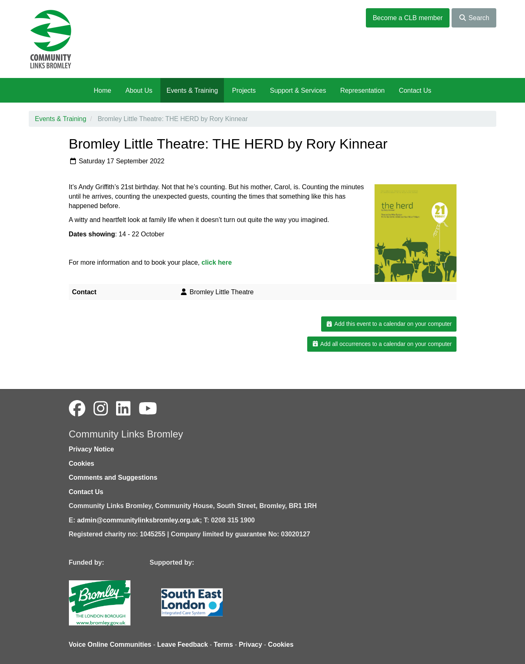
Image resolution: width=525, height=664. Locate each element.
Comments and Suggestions (113, 477)
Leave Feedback (182, 644)
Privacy (250, 644)
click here (216, 262)
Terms (223, 644)
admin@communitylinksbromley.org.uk (138, 520)
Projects (244, 90)
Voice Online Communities (110, 644)
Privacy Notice (91, 449)
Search (474, 17)
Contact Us (415, 90)
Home (102, 90)
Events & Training (192, 90)
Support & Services (298, 90)
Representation (362, 90)
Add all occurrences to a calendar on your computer (382, 344)
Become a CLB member (408, 17)
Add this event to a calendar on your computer (389, 324)
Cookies (81, 463)
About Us (139, 90)
